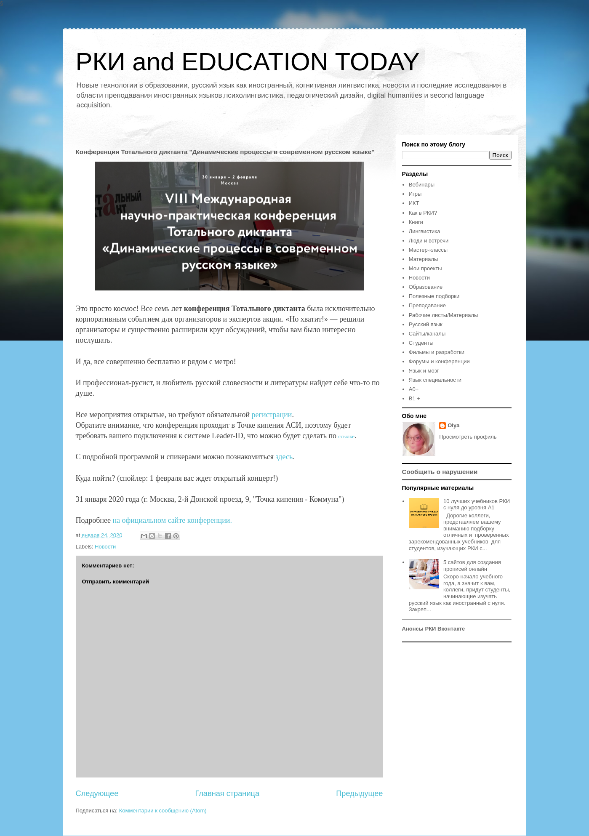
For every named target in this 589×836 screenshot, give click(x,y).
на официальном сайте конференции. (172, 520)
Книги (416, 222)
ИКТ (414, 203)
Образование (426, 287)
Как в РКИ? (423, 213)
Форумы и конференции (439, 361)
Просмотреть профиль (467, 437)
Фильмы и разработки (436, 352)
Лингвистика (424, 231)
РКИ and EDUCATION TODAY (248, 62)
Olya (453, 425)
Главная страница (227, 793)
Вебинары (421, 184)
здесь (284, 457)
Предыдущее (359, 793)
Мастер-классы (428, 250)
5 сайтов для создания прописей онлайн (472, 565)
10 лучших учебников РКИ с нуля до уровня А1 (476, 504)
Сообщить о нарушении (440, 471)
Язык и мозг (424, 370)
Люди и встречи (429, 240)
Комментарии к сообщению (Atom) (163, 810)
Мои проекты (425, 268)
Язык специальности (435, 380)
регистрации (272, 414)
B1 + (414, 398)
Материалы (423, 259)
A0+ (414, 389)
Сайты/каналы (427, 333)
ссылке (346, 436)
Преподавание (427, 305)
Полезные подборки (434, 296)
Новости (105, 546)
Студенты (421, 343)
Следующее (97, 793)
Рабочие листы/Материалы (443, 315)
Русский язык (425, 324)
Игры (415, 194)
